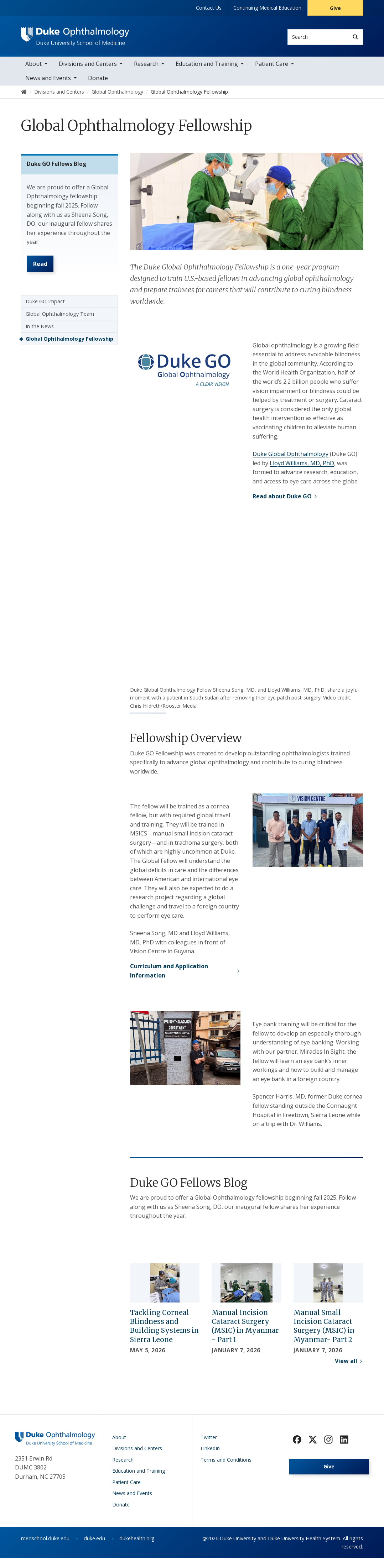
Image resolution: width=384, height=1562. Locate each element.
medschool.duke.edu (45, 1542)
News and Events (48, 82)
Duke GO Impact (45, 311)
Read (42, 272)
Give (335, 8)
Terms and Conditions (226, 1463)
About (33, 68)
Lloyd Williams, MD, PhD (302, 467)
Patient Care (271, 68)
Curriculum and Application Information (169, 974)
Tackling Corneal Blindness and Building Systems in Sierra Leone (164, 1330)
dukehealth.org (137, 1542)
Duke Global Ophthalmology (290, 458)
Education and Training (207, 68)
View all (346, 1365)
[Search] (355, 36)
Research (146, 68)
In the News (40, 335)
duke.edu (94, 1542)
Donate (98, 82)
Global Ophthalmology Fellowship (69, 348)
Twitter (209, 1441)
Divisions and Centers (88, 68)
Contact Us (209, 7)
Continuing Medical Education (267, 7)
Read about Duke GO (282, 500)
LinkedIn (210, 1452)
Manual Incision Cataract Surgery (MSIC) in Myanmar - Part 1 (245, 1330)
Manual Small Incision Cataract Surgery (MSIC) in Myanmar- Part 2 (324, 1330)
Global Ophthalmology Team (60, 323)
